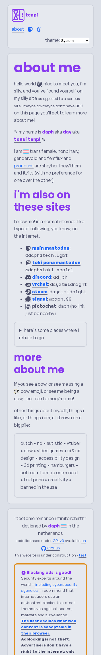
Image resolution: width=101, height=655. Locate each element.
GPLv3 (58, 540)
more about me (39, 363)
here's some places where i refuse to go (49, 333)
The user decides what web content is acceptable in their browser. (48, 627)
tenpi (25, 15)
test (82, 555)
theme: (52, 40)
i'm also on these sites (42, 201)
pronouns (24, 166)
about (18, 29)
